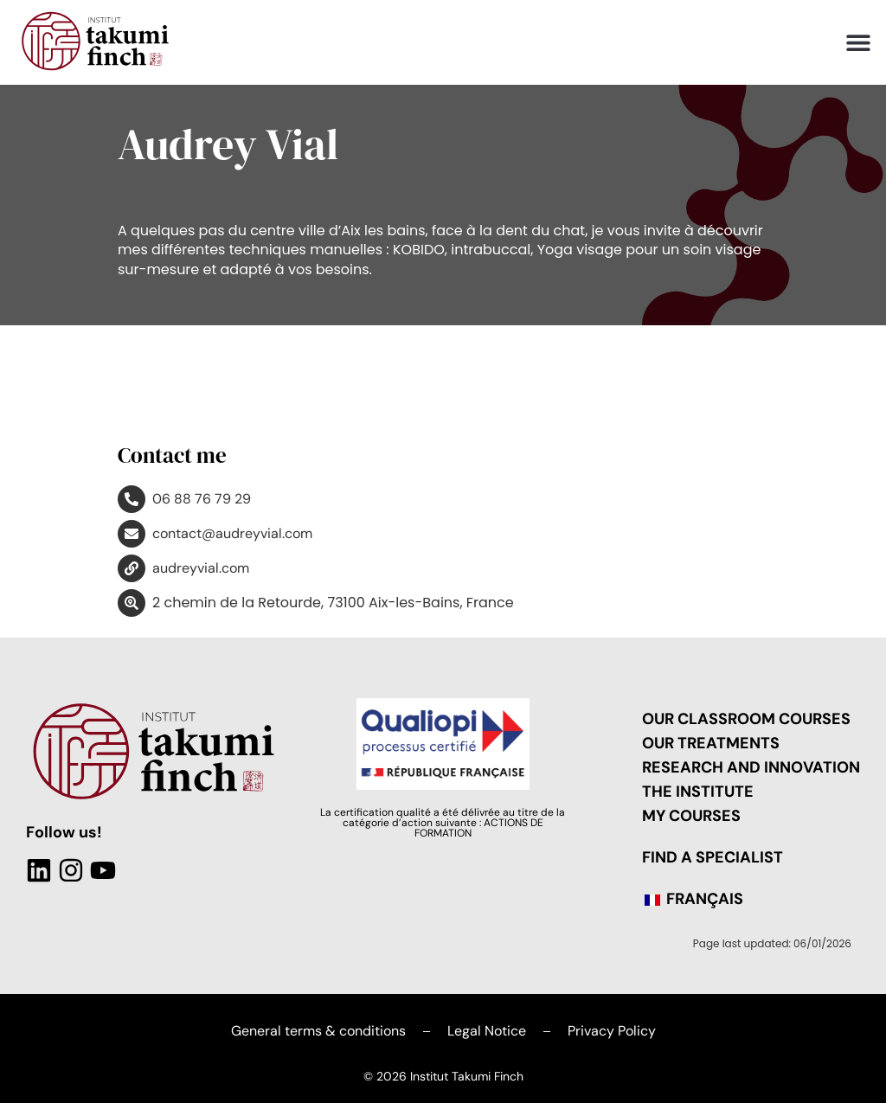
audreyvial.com (200, 568)
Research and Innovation (751, 767)
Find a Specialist (712, 857)
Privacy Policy (612, 1031)
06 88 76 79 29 (201, 499)
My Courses (691, 815)
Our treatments (711, 743)
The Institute (698, 791)
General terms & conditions (318, 1031)
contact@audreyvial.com (232, 533)
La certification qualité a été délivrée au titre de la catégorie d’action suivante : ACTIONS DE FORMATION (442, 822)
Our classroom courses (746, 719)
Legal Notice (486, 1031)
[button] (857, 42)
